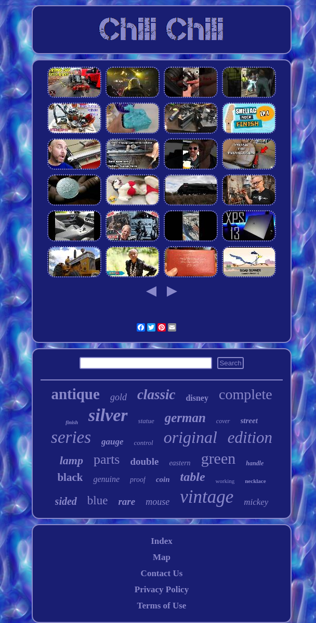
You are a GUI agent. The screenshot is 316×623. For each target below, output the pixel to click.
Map (161, 557)
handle (255, 463)
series (71, 437)
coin (163, 479)
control (143, 443)
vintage (206, 497)
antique (75, 394)
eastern (179, 463)
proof (138, 480)
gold (118, 397)
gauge (112, 442)
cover (223, 421)
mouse (157, 502)
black (70, 477)
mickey (256, 502)
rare (126, 501)
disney (197, 397)
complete (245, 394)
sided (66, 501)
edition (250, 437)
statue (146, 421)
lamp (71, 460)
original (190, 437)
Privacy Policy (162, 589)
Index (162, 541)
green (218, 458)
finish (71, 422)
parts (107, 459)
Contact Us (162, 573)
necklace (255, 481)
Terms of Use (162, 606)
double (144, 461)
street (249, 420)
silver (108, 415)
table (192, 477)
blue (97, 500)
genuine (106, 479)
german (185, 418)
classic (156, 394)
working (225, 481)
